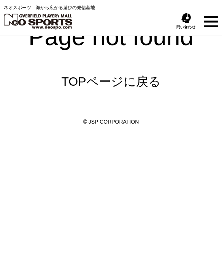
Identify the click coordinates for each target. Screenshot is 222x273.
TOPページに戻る (110, 81)
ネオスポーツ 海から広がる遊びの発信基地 (49, 17)
